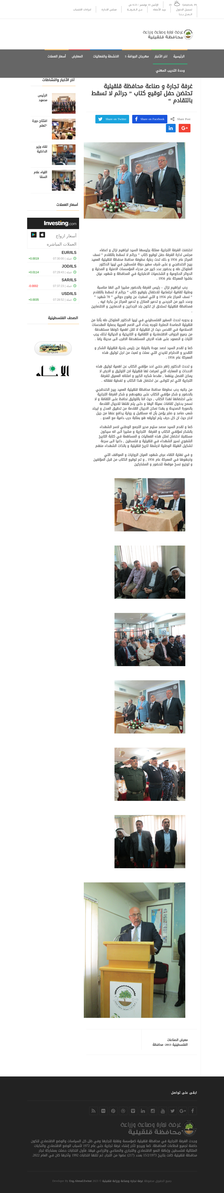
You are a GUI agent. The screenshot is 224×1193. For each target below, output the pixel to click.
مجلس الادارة (109, 9)
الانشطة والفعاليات (106, 56)
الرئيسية (179, 56)
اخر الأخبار (161, 56)
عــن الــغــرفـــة (135, 9)
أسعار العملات (56, 56)
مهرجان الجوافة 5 (137, 56)
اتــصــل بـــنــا (185, 14)
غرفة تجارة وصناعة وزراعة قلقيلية (122, 1181)
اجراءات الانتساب (82, 9)
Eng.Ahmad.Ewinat (80, 1181)
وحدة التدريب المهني (170, 71)
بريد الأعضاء (159, 9)
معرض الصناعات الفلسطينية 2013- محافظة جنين (169, 1045)
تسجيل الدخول (184, 9)
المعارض (77, 56)
